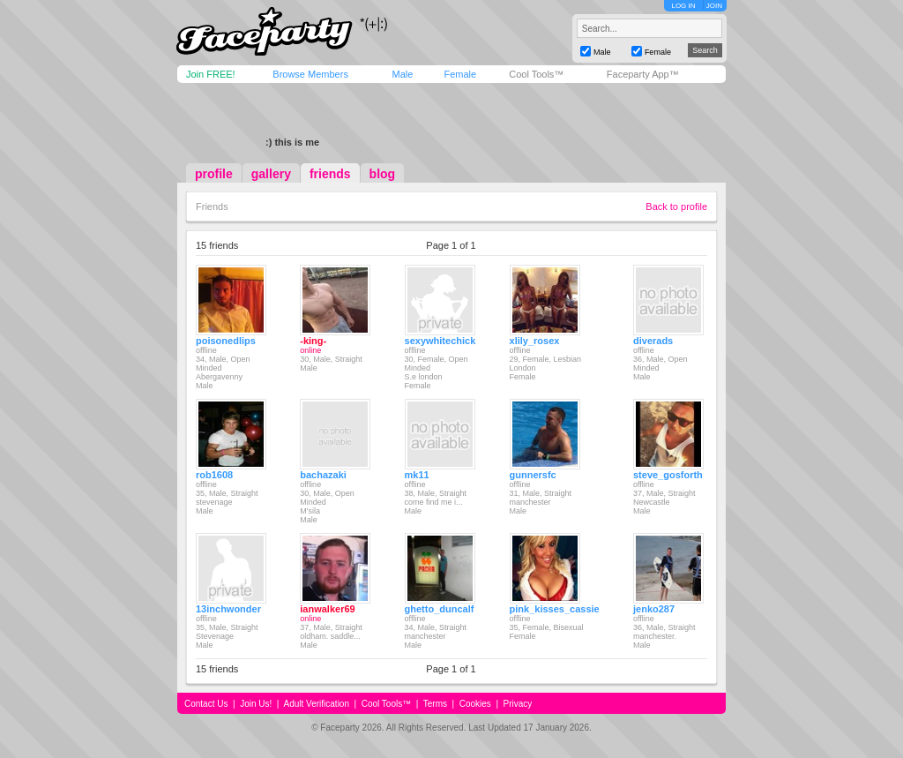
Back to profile (676, 206)
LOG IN (683, 6)
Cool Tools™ (536, 74)
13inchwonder (228, 609)
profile (214, 174)
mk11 (417, 474)
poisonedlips (226, 340)
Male (402, 74)
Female (460, 74)
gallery (271, 174)
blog (382, 174)
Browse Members (310, 74)
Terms (435, 704)
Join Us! (256, 704)
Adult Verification (316, 704)
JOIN (714, 6)
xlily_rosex (535, 340)
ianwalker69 (327, 609)
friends (330, 174)
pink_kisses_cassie (555, 609)
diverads (653, 340)
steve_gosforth (668, 474)
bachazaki (323, 474)
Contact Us (206, 704)
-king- (313, 340)
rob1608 (214, 474)
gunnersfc (533, 474)
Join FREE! (210, 74)
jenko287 (654, 609)
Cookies (475, 704)
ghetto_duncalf (439, 609)
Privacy (518, 704)
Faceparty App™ (643, 74)
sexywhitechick (440, 340)
